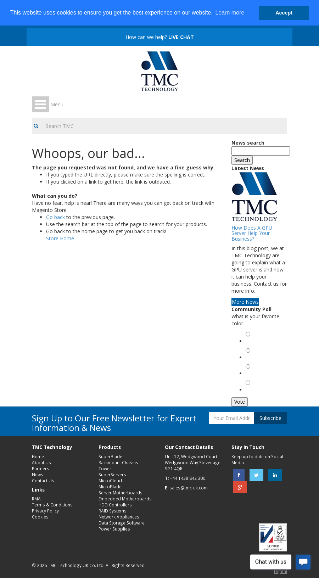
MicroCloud (110, 480)
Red (251, 358)
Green (254, 342)
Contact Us (43, 480)
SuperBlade (110, 456)
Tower (105, 468)
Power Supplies (114, 529)
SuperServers (112, 474)
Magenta (256, 390)
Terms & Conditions (52, 504)
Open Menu (40, 104)
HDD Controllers (115, 504)
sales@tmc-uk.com (188, 487)
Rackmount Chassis (118, 462)
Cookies (40, 517)
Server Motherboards (120, 492)
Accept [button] (283, 13)
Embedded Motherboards (125, 498)
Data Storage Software (122, 523)
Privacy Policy (45, 511)
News (37, 474)
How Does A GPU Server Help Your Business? (251, 233)
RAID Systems (113, 511)
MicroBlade (110, 486)
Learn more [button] (229, 13)
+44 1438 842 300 (187, 478)
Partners (40, 468)
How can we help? (159, 37)
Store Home (60, 238)
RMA (36, 498)
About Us (41, 462)
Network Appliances (119, 517)
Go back (55, 217)
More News (245, 301)
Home (38, 456)
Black (253, 374)
